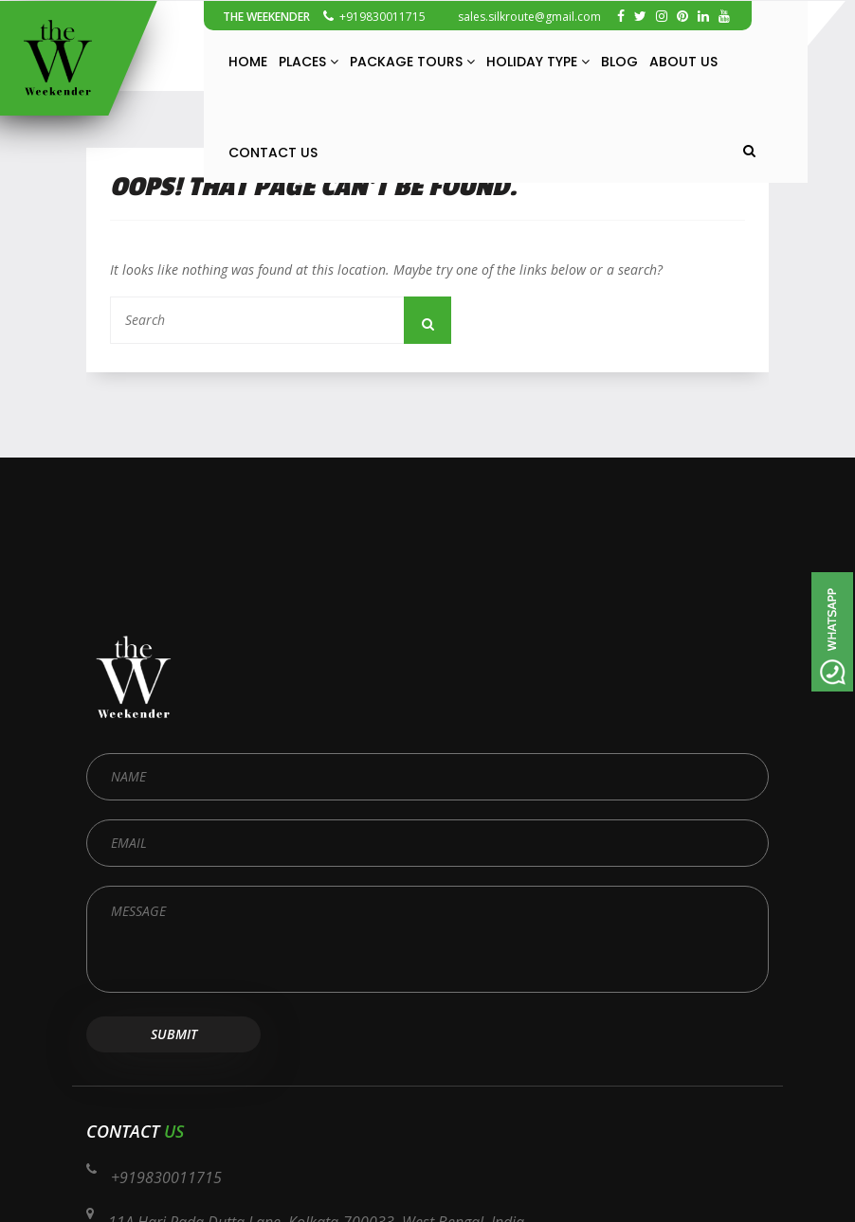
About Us (683, 61)
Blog (619, 61)
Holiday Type (538, 61)
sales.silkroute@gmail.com (520, 17)
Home (247, 61)
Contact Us (273, 152)
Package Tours (412, 61)
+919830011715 (374, 17)
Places (308, 61)
